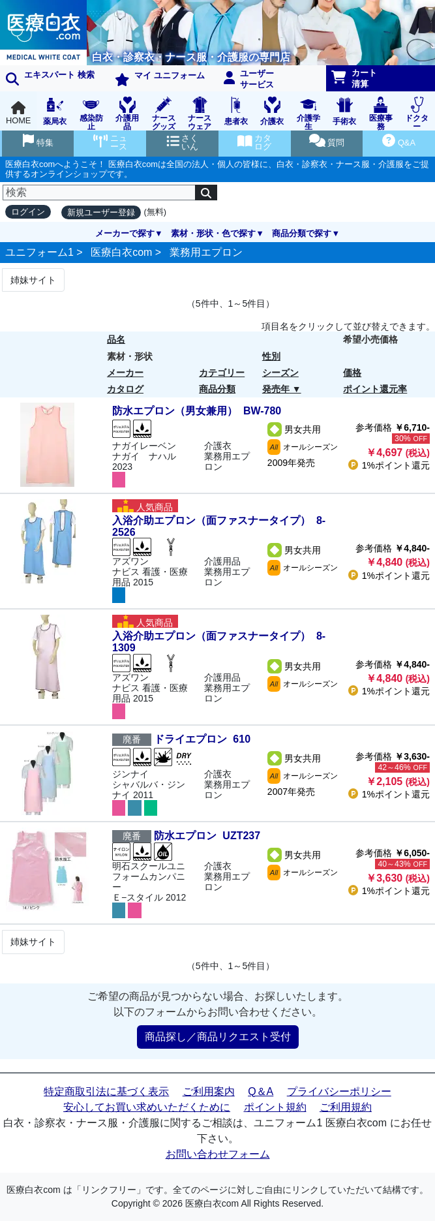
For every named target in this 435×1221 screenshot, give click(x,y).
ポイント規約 (275, 1107)
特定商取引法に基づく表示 (106, 1091)
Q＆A (260, 1091)
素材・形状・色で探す (213, 233)
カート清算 (354, 78)
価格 (352, 372)
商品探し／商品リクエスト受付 (218, 1036)
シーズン (280, 372)
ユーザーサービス (249, 79)
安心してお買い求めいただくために (146, 1107)
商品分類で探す (301, 233)
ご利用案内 (209, 1091)
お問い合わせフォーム (218, 1154)
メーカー (125, 372)
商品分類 (217, 389)
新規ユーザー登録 (101, 212)
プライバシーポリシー (339, 1091)
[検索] (99, 192)
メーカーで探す (125, 233)
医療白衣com (121, 252)
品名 (116, 339)
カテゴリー (222, 372)
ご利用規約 (346, 1107)
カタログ (125, 389)
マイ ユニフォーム (160, 78)
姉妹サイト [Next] (33, 280)
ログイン (28, 212)
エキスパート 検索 (50, 77)
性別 (271, 356)
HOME (18, 113)
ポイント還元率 (375, 389)
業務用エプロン (206, 252)
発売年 (276, 389)
